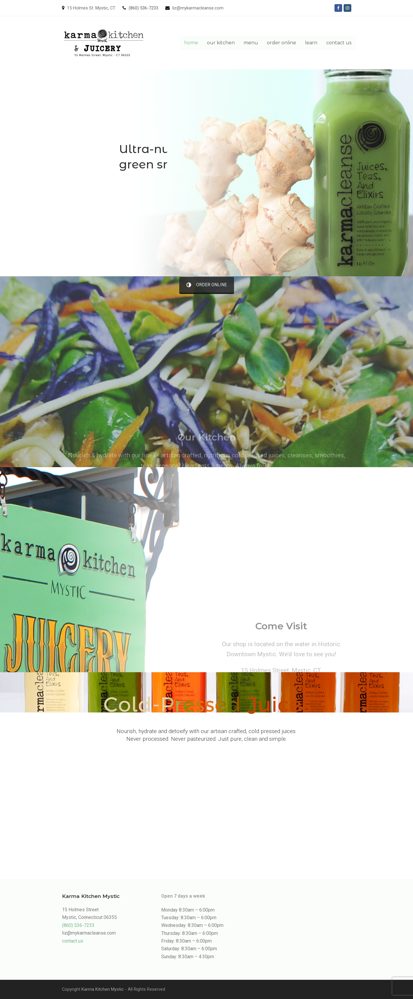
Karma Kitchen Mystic (102, 989)
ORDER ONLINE (206, 284)
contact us (72, 941)
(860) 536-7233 (143, 8)
